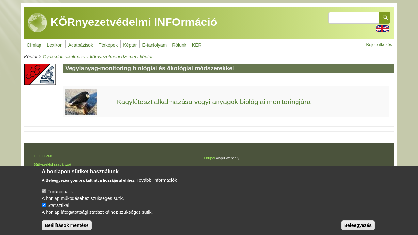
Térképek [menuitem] (108, 45)
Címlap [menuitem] (34, 45)
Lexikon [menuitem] (54, 45)
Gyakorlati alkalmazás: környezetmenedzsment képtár (98, 56)
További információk (157, 184)
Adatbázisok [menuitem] (80, 45)
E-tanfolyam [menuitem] (154, 45)
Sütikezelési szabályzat (52, 164)
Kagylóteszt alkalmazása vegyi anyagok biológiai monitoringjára (214, 101)
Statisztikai (58, 209)
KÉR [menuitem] (196, 45)
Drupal (209, 158)
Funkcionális (60, 195)
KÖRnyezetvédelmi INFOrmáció (122, 23)
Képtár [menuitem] (130, 45)
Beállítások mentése (67, 229)
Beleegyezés (358, 229)
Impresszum (43, 156)
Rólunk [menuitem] (179, 45)
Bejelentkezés (379, 44)
